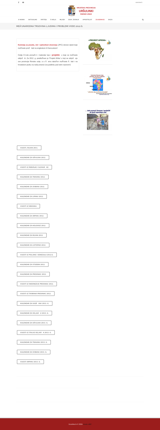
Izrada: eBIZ (87, 424)
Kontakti (139, 2)
